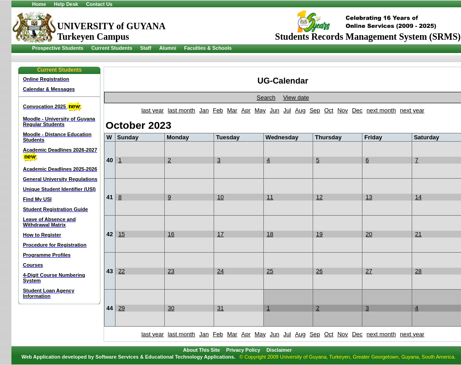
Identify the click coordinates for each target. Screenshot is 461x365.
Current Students (111, 48)
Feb (218, 110)
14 (418, 197)
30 (171, 308)
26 (319, 271)
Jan (204, 110)
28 (418, 271)
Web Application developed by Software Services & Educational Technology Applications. (128, 357)
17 (220, 234)
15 (121, 234)
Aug (300, 110)
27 (369, 271)
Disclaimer (279, 350)
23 (171, 271)
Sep (314, 110)
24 (220, 271)
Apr (246, 110)
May (260, 110)
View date (296, 97)
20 (369, 234)
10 (220, 197)
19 (319, 234)
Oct (328, 110)
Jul (287, 110)
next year (412, 110)
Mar (232, 110)
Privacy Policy (243, 350)
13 (369, 197)
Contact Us (99, 4)
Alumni (167, 48)
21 (418, 234)
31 (220, 308)
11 (270, 197)
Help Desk (66, 4)
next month (381, 110)
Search (266, 97)
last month (181, 110)
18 (270, 234)
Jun (274, 110)
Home (39, 4)
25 (270, 271)
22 (121, 271)
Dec (357, 110)
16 (171, 234)
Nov (342, 110)
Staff (145, 48)
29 (121, 308)
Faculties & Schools (208, 48)
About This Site (201, 350)
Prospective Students (57, 48)
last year (152, 110)
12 (319, 197)
